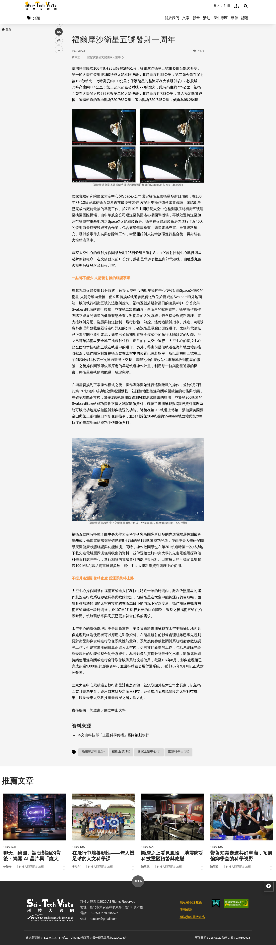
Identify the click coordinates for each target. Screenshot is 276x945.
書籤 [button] (59, 120)
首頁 (6, 29)
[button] (246, 6)
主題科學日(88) (178, 751)
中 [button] (58, 102)
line (57, 94)
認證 (244, 18)
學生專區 (220, 18)
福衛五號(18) (121, 751)
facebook (59, 76)
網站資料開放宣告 (192, 917)
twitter (59, 85)
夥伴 (234, 18)
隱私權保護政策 (191, 902)
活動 (206, 18)
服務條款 (186, 909)
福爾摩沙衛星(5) (93, 751)
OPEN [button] (137, 881)
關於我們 (172, 18)
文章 (185, 18)
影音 (196, 18)
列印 (59, 111)
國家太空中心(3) (149, 751)
